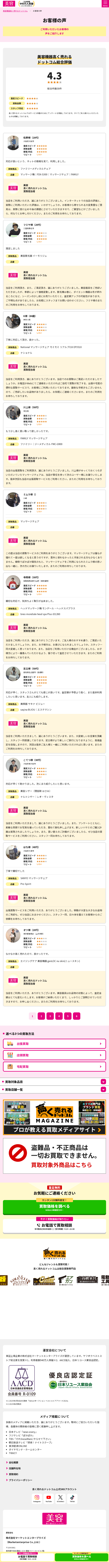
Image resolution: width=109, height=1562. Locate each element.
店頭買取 (18, 1055)
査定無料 (54, 1187)
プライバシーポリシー (20, 1480)
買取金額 (17, 103)
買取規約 (13, 1474)
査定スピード (17, 98)
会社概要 (13, 1462)
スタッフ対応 (17, 108)
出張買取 (18, 1044)
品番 (12, 174)
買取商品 (12, 168)
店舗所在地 (15, 1468)
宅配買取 (18, 1067)
